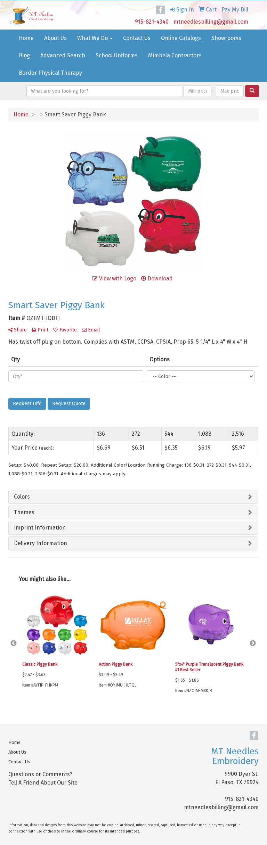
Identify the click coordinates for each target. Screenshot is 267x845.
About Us (55, 38)
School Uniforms (117, 55)
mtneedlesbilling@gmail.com (210, 21)
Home (26, 38)
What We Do (95, 38)
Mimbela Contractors (175, 55)
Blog (24, 55)
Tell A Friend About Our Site (43, 782)
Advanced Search (62, 55)
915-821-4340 (152, 21)
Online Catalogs (181, 38)
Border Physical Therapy (50, 72)
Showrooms (226, 38)
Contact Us (137, 38)
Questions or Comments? (40, 774)
